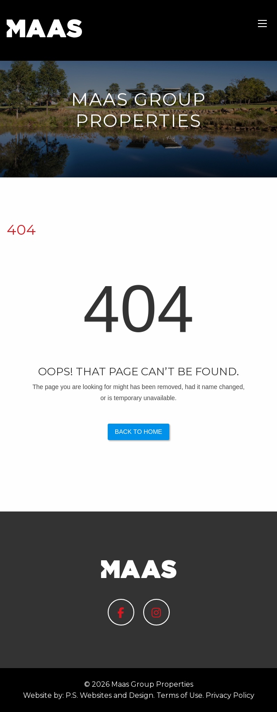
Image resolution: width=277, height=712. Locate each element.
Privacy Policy (230, 695)
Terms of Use (179, 695)
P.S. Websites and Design (109, 695)
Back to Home (138, 431)
